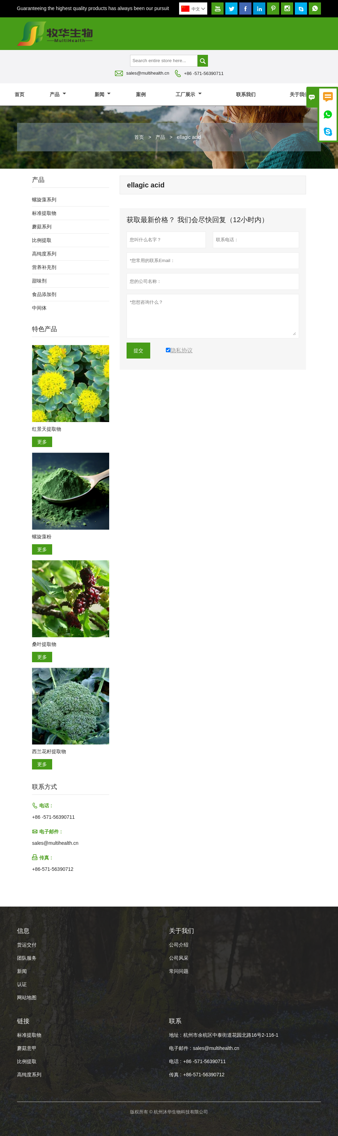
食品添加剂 (44, 294)
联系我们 (246, 94)
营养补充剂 (44, 267)
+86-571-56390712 (52, 869)
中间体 (39, 308)
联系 (175, 1021)
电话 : (175, 1061)
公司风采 (178, 958)
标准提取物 (44, 213)
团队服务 (27, 958)
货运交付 (27, 945)
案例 (141, 94)
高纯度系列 (44, 253)
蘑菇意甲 (27, 1048)
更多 (42, 442)
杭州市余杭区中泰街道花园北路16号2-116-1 (231, 1035)
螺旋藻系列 (44, 199)
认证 (22, 984)
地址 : (175, 1035)
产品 (58, 94)
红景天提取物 (46, 429)
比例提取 (41, 240)
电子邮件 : (180, 1048)
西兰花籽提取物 (49, 751)
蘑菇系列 (41, 226)
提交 (138, 350)
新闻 (103, 94)
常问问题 (178, 971)
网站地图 (27, 997)
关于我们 (303, 94)
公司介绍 (178, 945)
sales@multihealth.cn (147, 73)
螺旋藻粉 (41, 536)
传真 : (175, 1074)
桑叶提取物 (44, 644)
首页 (19, 94)
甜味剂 (39, 281)
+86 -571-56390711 (204, 73)
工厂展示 (189, 94)
